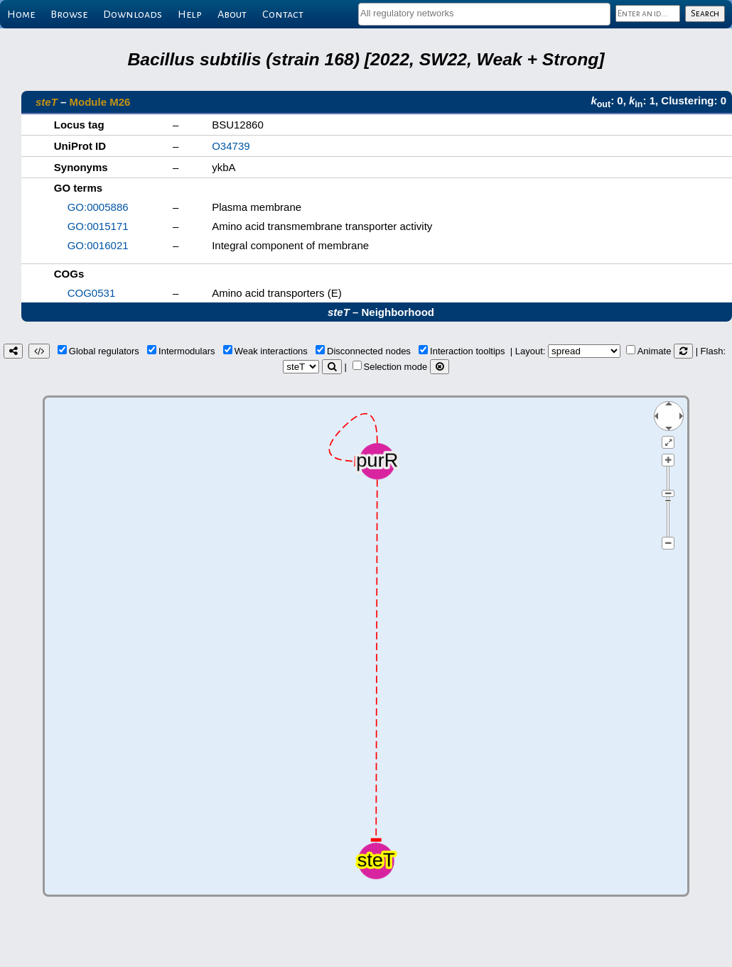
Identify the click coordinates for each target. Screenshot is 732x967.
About (232, 14)
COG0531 (92, 293)
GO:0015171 (98, 226)
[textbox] (484, 13)
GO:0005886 (98, 207)
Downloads (132, 14)
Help (190, 14)
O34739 (230, 146)
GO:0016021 (98, 245)
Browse (68, 14)
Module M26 (100, 102)
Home (21, 14)
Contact (282, 14)
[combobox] (484, 14)
